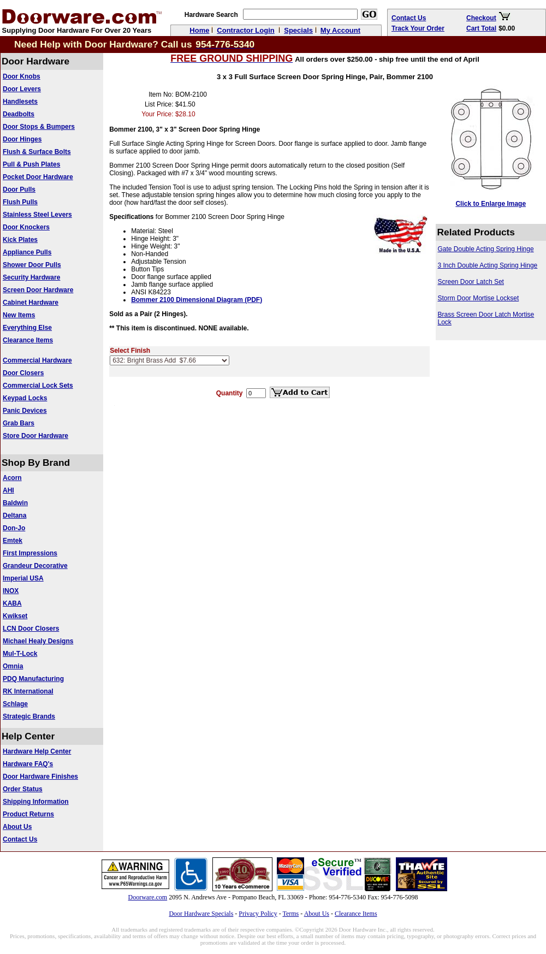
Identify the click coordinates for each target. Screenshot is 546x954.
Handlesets (20, 101)
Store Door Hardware (35, 436)
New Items (19, 315)
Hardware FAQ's (28, 764)
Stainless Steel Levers (37, 214)
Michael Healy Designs (38, 641)
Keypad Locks (25, 398)
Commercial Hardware (37, 360)
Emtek (12, 540)
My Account (340, 30)
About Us (17, 827)
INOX (11, 591)
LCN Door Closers (31, 628)
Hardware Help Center (37, 751)
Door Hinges (22, 139)
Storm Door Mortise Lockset (478, 298)
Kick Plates (20, 240)
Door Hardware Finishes (40, 776)
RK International (28, 691)
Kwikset (15, 616)
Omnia (13, 666)
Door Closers (23, 373)
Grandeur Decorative (35, 566)
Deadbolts (18, 114)
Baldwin (15, 503)
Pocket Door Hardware (38, 177)
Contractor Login (245, 30)
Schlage (15, 704)
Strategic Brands (29, 716)
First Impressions (30, 553)
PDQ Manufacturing (33, 679)
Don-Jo (14, 528)
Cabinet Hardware (30, 302)
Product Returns (28, 814)
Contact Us (20, 839)
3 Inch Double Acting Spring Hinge (488, 265)
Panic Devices (25, 410)
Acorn (12, 478)
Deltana (14, 515)
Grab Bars (18, 423)
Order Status (23, 789)
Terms (290, 913)
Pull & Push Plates (31, 164)
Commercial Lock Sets (38, 385)
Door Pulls (19, 189)
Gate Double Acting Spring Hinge (486, 249)
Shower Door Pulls (32, 265)
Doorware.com (148, 897)
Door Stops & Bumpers (39, 127)
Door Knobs (21, 76)
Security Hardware (31, 277)
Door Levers (22, 89)
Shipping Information (36, 801)
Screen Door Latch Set (471, 282)
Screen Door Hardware (38, 290)
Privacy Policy (258, 913)
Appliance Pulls (27, 252)
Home (199, 30)
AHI (8, 490)
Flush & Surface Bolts (37, 152)
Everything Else (27, 327)
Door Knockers (26, 227)
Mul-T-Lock (20, 653)
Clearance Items (28, 340)
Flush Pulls (20, 202)
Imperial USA (23, 578)
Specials (298, 30)
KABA (12, 603)
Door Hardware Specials (201, 913)
